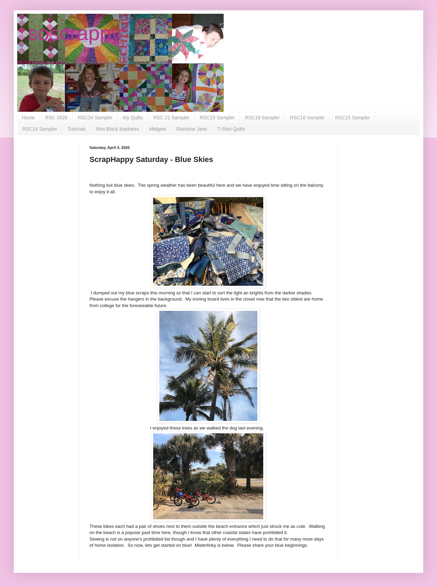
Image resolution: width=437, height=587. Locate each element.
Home (28, 117)
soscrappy (74, 33)
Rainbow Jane (192, 129)
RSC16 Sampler (307, 117)
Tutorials (76, 129)
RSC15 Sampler (352, 117)
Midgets (157, 129)
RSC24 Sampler (95, 117)
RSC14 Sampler (39, 129)
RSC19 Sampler (217, 117)
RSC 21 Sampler (171, 117)
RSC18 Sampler (262, 117)
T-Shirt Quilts (231, 129)
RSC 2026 (56, 117)
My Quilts (133, 117)
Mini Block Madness (117, 129)
